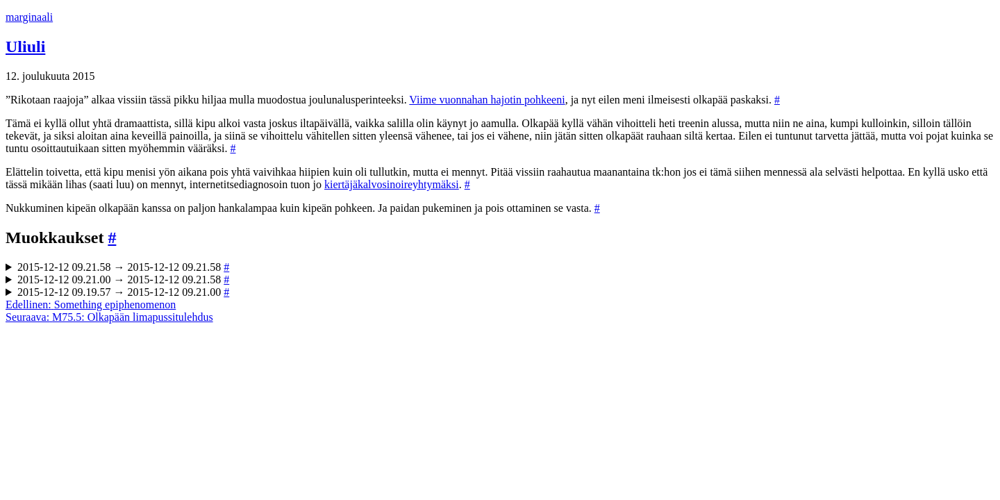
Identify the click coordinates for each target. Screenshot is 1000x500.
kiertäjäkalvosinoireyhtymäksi (391, 184)
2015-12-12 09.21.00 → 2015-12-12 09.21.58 (123, 279)
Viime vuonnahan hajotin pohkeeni (487, 100)
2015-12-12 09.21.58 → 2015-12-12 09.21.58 (123, 267)
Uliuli (25, 47)
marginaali (29, 17)
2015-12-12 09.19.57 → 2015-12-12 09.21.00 (123, 292)
